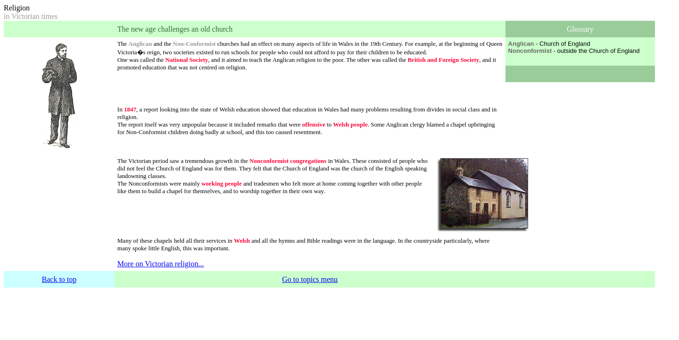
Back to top (59, 279)
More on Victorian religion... (160, 264)
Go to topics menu (310, 279)
